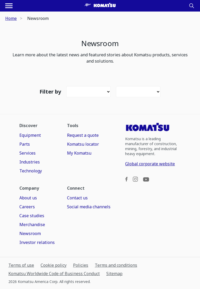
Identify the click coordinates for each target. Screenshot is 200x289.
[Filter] (88, 91)
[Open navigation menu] (9, 5)
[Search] (191, 6)
